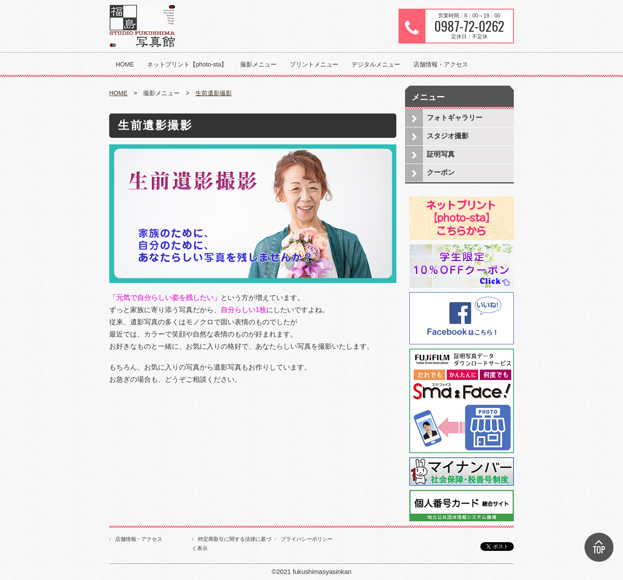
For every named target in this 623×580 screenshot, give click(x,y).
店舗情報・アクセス (440, 64)
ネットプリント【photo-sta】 (187, 64)
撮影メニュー (258, 64)
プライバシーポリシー (307, 539)
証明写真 (441, 154)
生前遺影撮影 (213, 93)
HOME (125, 64)
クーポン (441, 172)
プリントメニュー (314, 64)
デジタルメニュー (376, 64)
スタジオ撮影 (448, 136)
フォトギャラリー (454, 117)
